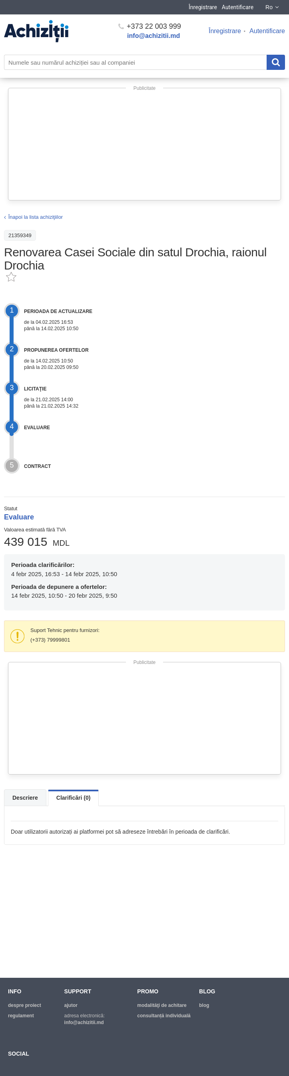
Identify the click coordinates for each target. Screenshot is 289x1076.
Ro (272, 7)
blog (204, 1005)
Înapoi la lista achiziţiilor (35, 217)
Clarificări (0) (73, 798)
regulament (21, 1016)
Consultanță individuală (163, 1016)
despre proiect (24, 1005)
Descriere (25, 798)
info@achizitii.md (153, 35)
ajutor (71, 1005)
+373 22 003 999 (149, 26)
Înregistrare (203, 7)
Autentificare (237, 7)
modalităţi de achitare (161, 1005)
